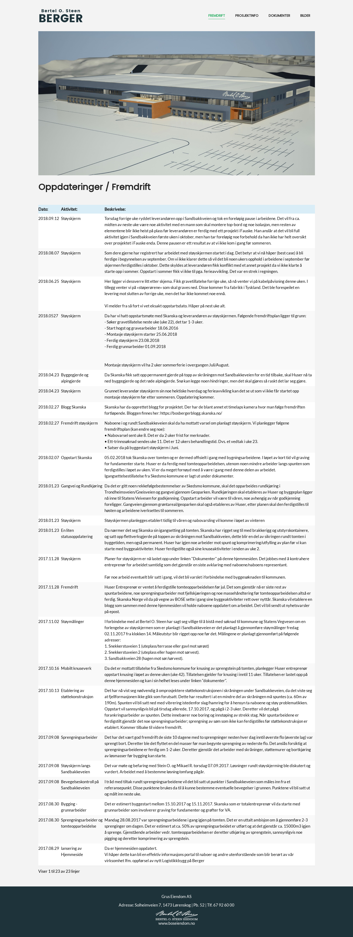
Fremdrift (216, 15)
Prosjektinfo (246, 15)
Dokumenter (279, 15)
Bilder (305, 15)
